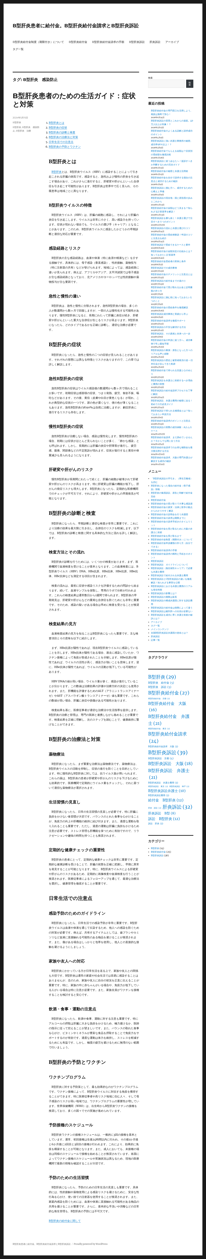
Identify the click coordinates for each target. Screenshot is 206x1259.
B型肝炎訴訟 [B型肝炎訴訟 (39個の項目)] (168, 752)
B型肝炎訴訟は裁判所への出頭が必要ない (171, 611)
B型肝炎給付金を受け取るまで (166, 535)
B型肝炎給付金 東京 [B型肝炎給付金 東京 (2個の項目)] (159, 728)
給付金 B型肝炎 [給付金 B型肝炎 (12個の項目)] (165, 800)
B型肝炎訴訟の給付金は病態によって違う (171, 607)
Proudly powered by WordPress (91, 1244)
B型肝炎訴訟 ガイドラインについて (169, 564)
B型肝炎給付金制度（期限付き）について (38, 42)
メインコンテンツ (160, 629)
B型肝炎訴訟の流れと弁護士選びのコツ (170, 228)
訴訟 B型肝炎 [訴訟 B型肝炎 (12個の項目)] (164, 819)
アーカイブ (172, 42)
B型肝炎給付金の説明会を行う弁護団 (169, 514)
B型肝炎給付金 (78, 42)
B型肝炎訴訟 (137, 42)
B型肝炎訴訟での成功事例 (164, 267)
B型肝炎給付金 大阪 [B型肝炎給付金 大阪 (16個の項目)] (167, 707)
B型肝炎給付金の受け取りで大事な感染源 (171, 503)
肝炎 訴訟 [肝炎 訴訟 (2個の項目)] (154, 808)
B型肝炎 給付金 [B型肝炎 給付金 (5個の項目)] (161, 683)
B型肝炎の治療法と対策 (63, 137)
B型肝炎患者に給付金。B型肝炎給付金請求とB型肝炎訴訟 (76, 26)
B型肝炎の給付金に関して (65, 1220)
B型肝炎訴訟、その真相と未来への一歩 (170, 333)
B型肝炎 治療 (23, 130)
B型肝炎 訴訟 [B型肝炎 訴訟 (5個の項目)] (159, 687)
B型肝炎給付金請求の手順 (108, 42)
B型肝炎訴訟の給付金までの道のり (168, 280)
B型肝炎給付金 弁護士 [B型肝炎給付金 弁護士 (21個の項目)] (169, 720)
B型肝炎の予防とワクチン (65, 146)
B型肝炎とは (56, 122)
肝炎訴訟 (155, 42)
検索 (150, 77)
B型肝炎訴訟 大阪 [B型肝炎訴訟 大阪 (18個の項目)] (170, 763)
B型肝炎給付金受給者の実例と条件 (168, 261)
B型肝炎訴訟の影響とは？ (164, 593)
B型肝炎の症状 (58, 127)
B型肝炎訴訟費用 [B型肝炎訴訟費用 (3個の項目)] (158, 795)
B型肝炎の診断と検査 (62, 132)
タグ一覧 (18, 49)
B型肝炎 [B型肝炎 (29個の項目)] (162, 677)
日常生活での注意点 (61, 142)
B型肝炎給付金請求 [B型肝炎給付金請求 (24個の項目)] (167, 738)
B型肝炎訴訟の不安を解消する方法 (168, 327)
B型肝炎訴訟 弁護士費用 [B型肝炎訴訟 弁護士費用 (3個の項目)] (163, 782)
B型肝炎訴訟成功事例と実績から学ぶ (169, 314)
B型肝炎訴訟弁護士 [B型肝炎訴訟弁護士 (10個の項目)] (167, 791)
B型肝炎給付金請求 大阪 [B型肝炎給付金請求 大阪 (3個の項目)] (163, 746)
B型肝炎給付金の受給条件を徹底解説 (169, 307)
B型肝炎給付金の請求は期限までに (168, 518)
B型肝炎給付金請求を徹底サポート (168, 320)
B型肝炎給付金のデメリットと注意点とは (171, 274)
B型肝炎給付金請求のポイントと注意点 (170, 420)
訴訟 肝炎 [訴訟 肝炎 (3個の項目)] (155, 823)
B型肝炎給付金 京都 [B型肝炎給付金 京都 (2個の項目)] (159, 698)
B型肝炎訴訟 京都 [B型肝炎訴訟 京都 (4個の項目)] (160, 758)
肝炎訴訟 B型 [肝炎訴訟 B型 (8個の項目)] (162, 813)
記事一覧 (155, 640)
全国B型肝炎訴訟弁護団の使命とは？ (169, 632)
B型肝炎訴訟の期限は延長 (164, 596)
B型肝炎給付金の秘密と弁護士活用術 (169, 171)
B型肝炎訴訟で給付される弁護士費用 (169, 575)
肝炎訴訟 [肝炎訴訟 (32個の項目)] (177, 807)
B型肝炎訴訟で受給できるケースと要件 (170, 244)
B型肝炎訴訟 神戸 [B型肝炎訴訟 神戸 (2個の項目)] (179, 786)
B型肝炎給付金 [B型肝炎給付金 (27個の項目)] (168, 692)
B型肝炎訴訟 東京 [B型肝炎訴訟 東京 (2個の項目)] (158, 786)
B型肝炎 (57, 171)
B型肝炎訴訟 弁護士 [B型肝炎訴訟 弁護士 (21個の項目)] (169, 774)
